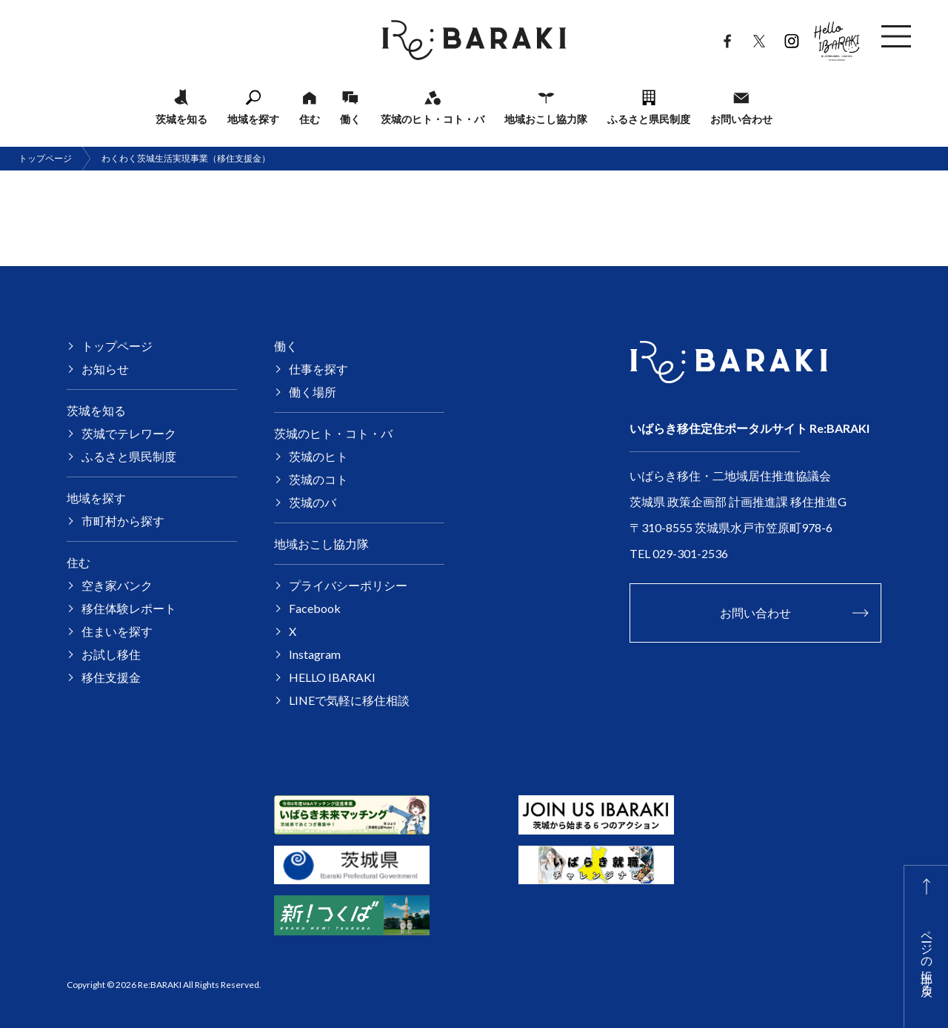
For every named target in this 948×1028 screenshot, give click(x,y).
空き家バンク (117, 585)
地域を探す (253, 119)
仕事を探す (318, 369)
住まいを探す (117, 631)
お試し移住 (111, 654)
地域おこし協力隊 (545, 119)
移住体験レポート (128, 608)
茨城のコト (318, 479)
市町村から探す (122, 521)
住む (309, 119)
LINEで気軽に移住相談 (349, 700)
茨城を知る (181, 119)
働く (350, 119)
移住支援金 (111, 677)
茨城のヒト (318, 456)
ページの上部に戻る (928, 956)
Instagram (791, 37)
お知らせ (105, 369)
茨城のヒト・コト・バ (432, 119)
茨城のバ (312, 502)
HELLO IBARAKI (837, 37)
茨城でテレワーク (128, 433)
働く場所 (312, 392)
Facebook (726, 37)
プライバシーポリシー (348, 585)
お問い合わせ (741, 119)
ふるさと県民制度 (648, 119)
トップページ (45, 158)
